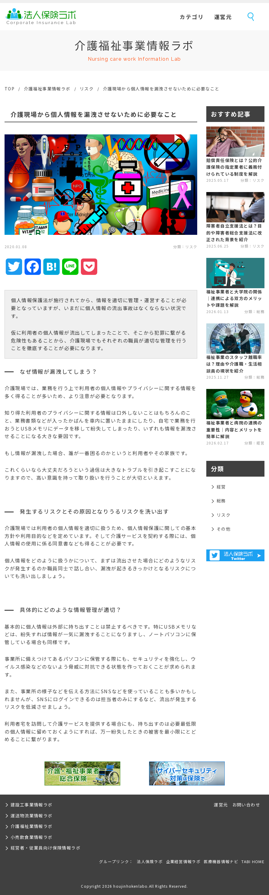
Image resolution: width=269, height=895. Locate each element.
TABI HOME (252, 861)
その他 (224, 529)
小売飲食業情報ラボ (32, 837)
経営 (221, 487)
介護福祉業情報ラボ (32, 826)
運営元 (223, 17)
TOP (10, 89)
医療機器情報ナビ (221, 861)
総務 (221, 501)
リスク (87, 89)
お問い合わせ (246, 805)
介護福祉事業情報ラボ (47, 89)
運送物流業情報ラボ (32, 815)
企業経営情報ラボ (183, 861)
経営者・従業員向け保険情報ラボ (46, 848)
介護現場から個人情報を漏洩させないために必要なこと (161, 89)
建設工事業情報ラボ (32, 805)
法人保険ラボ (41, 16)
